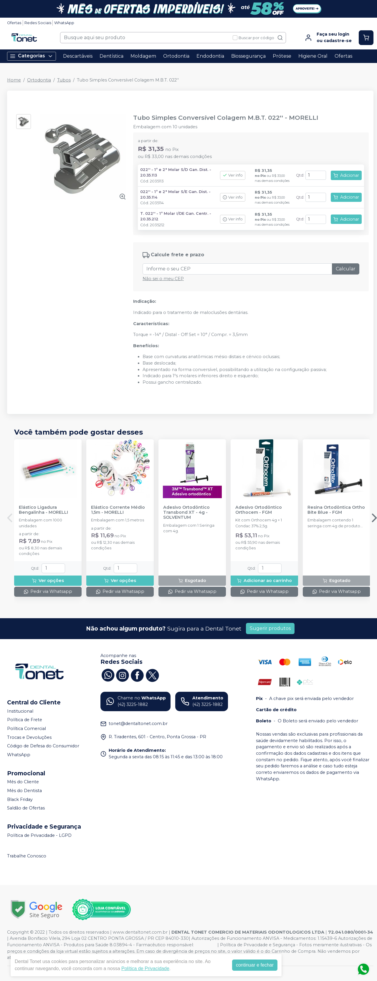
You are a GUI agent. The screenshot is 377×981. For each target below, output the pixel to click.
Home (14, 80)
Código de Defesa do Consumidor (43, 746)
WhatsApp (64, 23)
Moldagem (143, 56)
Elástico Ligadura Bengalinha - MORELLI (43, 510)
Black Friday (20, 799)
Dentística (111, 56)
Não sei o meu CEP (163, 278)
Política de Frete (24, 720)
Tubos (64, 80)
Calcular (345, 269)
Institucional (20, 711)
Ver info (233, 175)
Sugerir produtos (270, 628)
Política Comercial (26, 728)
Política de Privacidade (145, 968)
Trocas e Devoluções (29, 737)
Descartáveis (77, 56)
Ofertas (14, 23)
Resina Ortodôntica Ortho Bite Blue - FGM (336, 510)
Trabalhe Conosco (26, 856)
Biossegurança (248, 56)
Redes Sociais (37, 23)
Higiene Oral (313, 56)
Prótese (282, 56)
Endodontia (210, 56)
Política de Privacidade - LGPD (39, 835)
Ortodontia (176, 56)
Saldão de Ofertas (26, 808)
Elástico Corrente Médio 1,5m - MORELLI (118, 510)
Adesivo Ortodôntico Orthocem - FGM (258, 510)
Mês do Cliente (23, 782)
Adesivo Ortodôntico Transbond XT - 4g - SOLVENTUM (186, 512)
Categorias (31, 56)
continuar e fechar (255, 964)
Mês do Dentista (24, 790)
